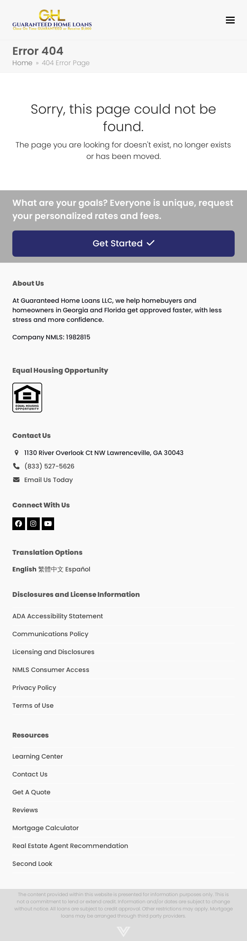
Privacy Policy (34, 687)
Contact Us (30, 774)
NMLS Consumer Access (50, 669)
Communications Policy (50, 634)
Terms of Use (33, 705)
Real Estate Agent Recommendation (70, 845)
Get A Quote (31, 792)
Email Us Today (48, 479)
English (24, 569)
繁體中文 (51, 569)
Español (77, 569)
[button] (230, 20)
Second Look (32, 863)
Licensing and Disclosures (53, 651)
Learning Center (37, 756)
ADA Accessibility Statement (57, 616)
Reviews (25, 810)
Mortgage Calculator (45, 828)
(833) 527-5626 (49, 466)
